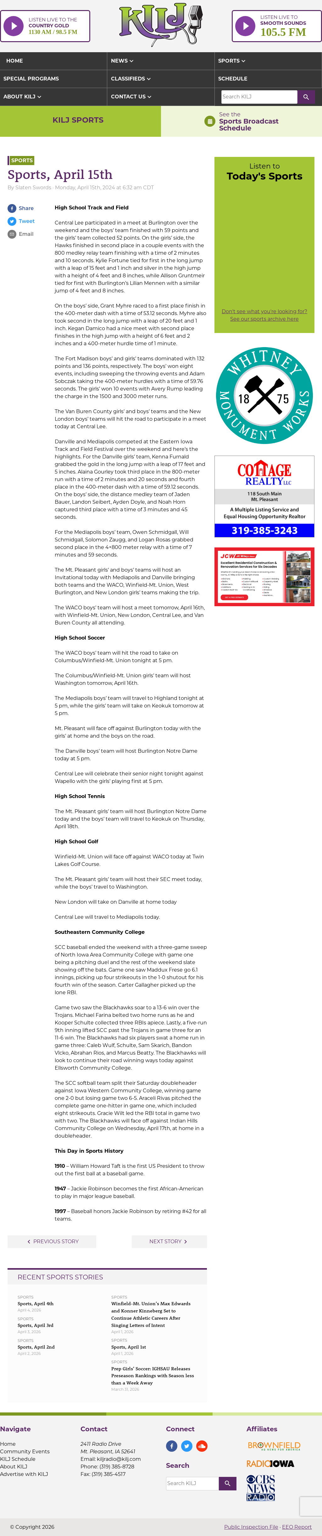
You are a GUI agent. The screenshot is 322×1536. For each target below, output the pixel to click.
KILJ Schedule (18, 1459)
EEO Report (297, 1527)
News (123, 61)
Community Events (25, 1452)
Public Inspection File (251, 1527)
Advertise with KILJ (24, 1474)
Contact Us (132, 97)
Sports (232, 61)
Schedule (232, 79)
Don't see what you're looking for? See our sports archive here (264, 315)
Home (8, 1444)
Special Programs (31, 79)
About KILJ (23, 97)
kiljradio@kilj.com (119, 1459)
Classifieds (132, 79)
